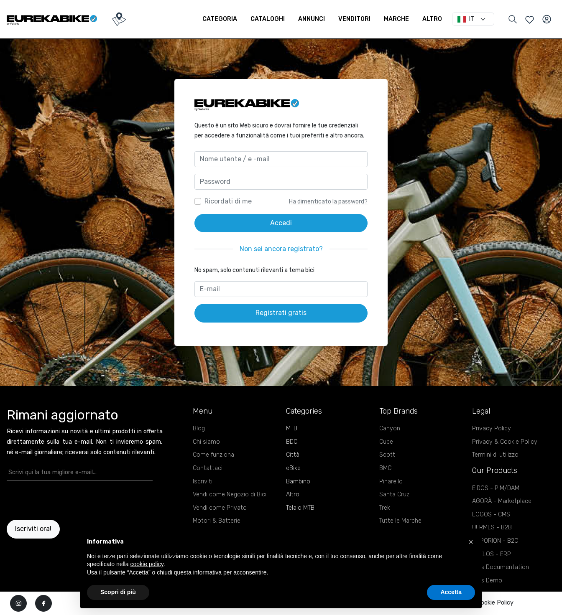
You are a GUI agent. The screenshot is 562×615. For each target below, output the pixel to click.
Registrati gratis (281, 313)
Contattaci (207, 468)
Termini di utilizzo (495, 454)
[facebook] (43, 603)
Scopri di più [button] (118, 592)
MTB (291, 428)
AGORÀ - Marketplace (501, 501)
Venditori (354, 19)
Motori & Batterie (216, 520)
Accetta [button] (451, 592)
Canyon (389, 428)
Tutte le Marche (400, 520)
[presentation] (56, 500)
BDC (291, 441)
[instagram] (18, 603)
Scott (387, 454)
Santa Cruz (394, 494)
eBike (293, 468)
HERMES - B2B (492, 527)
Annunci (311, 19)
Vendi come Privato (220, 507)
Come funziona (213, 454)
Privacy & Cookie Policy (504, 441)
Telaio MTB (300, 507)
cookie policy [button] (146, 564)
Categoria (219, 19)
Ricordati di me (228, 201)
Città (292, 454)
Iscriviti (202, 481)
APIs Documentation (500, 567)
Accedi (281, 223)
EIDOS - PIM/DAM (495, 488)
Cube (386, 441)
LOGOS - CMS (491, 514)
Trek (384, 507)
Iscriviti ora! (33, 529)
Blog (199, 428)
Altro (432, 19)
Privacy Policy (491, 428)
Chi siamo (206, 441)
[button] (471, 542)
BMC (385, 468)
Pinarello (391, 481)
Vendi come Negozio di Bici (229, 494)
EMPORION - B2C (495, 540)
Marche (396, 19)
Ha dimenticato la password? (328, 201)
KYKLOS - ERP (491, 554)
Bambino (298, 481)
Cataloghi (267, 19)
